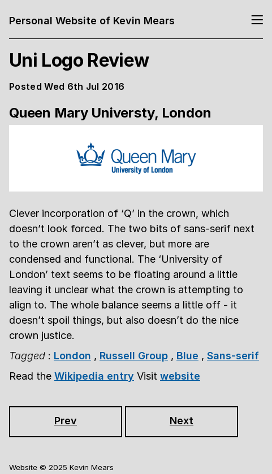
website (180, 376)
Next (181, 421)
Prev (65, 421)
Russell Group (134, 356)
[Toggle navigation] (257, 20)
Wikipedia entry (94, 376)
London (72, 356)
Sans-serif (233, 356)
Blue (187, 356)
